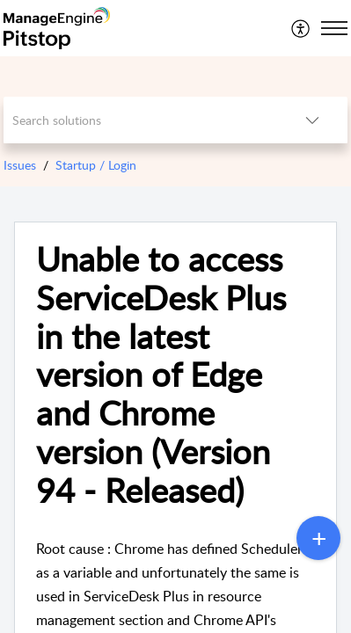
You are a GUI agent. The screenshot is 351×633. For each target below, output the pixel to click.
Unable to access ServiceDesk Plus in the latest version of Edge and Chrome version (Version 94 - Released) (161, 374)
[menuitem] (301, 28)
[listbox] (312, 120)
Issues (20, 164)
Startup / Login (95, 164)
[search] (140, 120)
